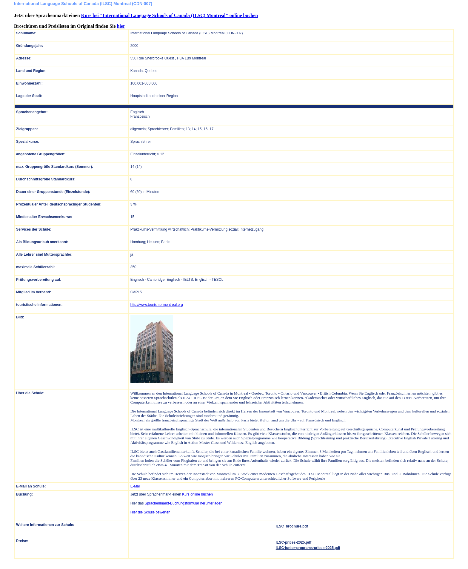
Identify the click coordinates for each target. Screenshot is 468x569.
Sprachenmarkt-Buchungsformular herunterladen (183, 503)
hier (121, 26)
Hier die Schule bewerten (150, 512)
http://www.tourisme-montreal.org (156, 305)
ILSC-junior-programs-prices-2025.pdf (308, 548)
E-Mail (135, 486)
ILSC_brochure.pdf (292, 526)
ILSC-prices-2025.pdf (293, 542)
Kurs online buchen (197, 494)
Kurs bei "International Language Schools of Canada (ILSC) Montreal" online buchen (169, 15)
